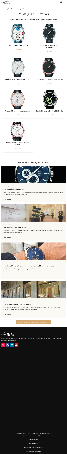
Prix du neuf (11, 9)
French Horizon (39, 436)
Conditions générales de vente (33, 447)
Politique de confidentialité (33, 451)
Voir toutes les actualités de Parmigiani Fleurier (33, 322)
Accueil (5, 9)
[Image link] (7, 333)
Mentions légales (33, 443)
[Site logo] (5, 2)
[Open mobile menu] (65, 2)
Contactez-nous (33, 439)
